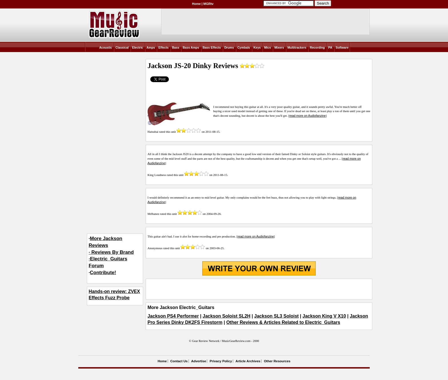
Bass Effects (212, 47)
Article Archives (247, 361)
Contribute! (103, 272)
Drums (229, 47)
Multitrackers (296, 47)
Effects (163, 47)
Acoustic (105, 47)
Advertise (198, 361)
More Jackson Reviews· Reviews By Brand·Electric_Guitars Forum (111, 252)
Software (342, 47)
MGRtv (208, 3)
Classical (122, 47)
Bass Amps (191, 47)
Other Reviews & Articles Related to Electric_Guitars (283, 322)
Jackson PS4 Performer (173, 316)
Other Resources (277, 361)
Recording (317, 47)
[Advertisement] (259, 289)
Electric (137, 47)
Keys (257, 47)
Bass (175, 47)
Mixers (279, 47)
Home (196, 3)
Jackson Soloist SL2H (226, 316)
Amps (151, 47)
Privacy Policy (221, 361)
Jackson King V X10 (324, 316)
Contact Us (179, 361)
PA (330, 47)
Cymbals (243, 47)
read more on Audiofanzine (307, 115)
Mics (267, 47)
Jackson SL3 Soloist (276, 316)
